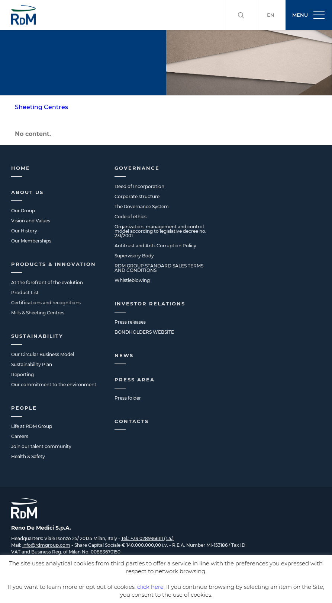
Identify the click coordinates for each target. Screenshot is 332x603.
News (124, 355)
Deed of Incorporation (139, 186)
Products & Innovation (53, 264)
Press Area (135, 380)
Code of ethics (130, 216)
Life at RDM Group (31, 426)
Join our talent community (41, 446)
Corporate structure (137, 196)
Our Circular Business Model (42, 354)
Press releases (130, 322)
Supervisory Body (134, 255)
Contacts (132, 421)
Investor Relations (150, 304)
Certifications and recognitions (46, 302)
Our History (24, 231)
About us (27, 192)
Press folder (128, 398)
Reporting (22, 374)
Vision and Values (30, 220)
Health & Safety (28, 456)
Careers (19, 436)
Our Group (23, 210)
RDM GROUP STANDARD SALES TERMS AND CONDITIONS (159, 268)
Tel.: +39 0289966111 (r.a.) (147, 538)
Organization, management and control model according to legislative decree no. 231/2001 (160, 231)
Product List (25, 292)
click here (150, 586)
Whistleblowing (132, 280)
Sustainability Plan (31, 364)
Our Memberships (31, 241)
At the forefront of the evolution (47, 282)
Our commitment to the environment (53, 384)
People (24, 408)
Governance (137, 168)
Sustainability (37, 336)
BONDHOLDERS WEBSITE (144, 332)
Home (20, 168)
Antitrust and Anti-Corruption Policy (155, 245)
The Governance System (142, 206)
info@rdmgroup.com (46, 545)
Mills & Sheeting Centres (37, 312)
